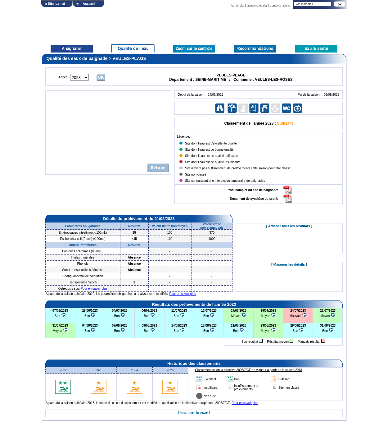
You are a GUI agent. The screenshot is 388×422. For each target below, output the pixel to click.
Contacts (275, 5)
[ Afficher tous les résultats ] (289, 226)
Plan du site (237, 5)
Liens (286, 5)
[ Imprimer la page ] (194, 412)
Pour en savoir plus (94, 288)
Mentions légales (257, 5)
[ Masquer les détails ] (289, 264)
